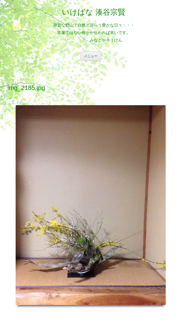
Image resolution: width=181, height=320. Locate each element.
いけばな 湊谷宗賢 (93, 12)
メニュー (91, 56)
